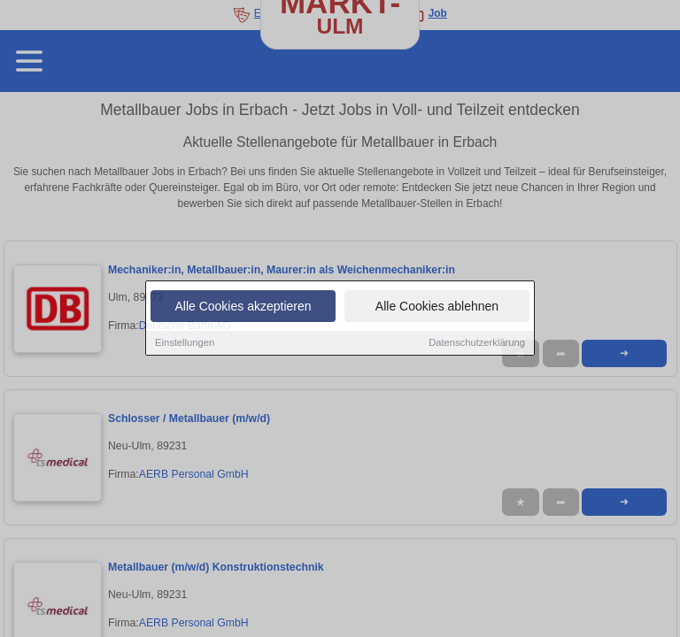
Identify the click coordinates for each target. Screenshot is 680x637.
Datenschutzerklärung (477, 344)
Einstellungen (184, 344)
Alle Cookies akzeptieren (242, 308)
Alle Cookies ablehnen (436, 308)
